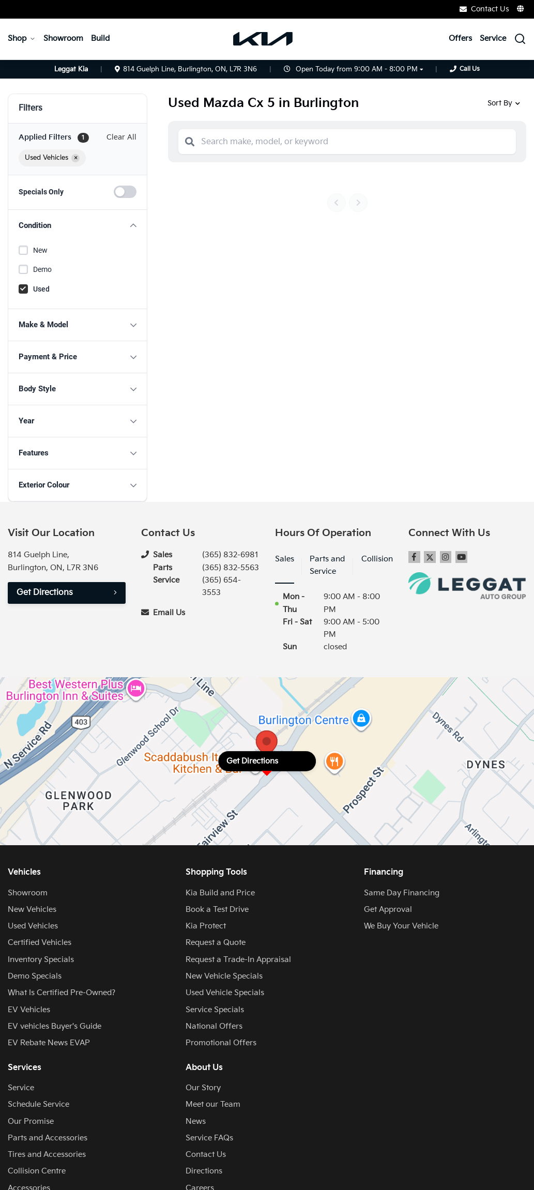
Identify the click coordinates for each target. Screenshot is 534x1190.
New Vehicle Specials (224, 976)
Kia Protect (206, 926)
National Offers (214, 1026)
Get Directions (45, 593)
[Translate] (521, 8)
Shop (22, 38)
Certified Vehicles (39, 943)
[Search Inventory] (520, 39)
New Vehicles (32, 909)
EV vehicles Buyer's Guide (54, 1026)
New (40, 250)
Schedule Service (38, 1104)
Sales (284, 559)
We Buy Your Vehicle (401, 926)
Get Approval (388, 909)
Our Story (203, 1088)
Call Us (470, 69)
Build (100, 38)
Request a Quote (216, 943)
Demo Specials (35, 976)
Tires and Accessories (47, 1155)
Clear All (121, 137)
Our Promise (31, 1121)
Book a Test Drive (217, 909)
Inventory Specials (41, 960)
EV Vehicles (29, 1010)
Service (493, 38)
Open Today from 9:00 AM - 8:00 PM (357, 69)
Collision (377, 559)
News (196, 1121)
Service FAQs (209, 1138)
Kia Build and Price (220, 893)
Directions (204, 1171)
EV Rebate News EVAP (49, 1043)
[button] (77, 225)
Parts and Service (327, 565)
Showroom (63, 38)
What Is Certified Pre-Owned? (61, 993)
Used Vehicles (33, 926)
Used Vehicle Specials (225, 993)
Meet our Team (213, 1104)
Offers (460, 38)
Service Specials (215, 1010)
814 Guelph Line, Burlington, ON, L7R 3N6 (186, 69)
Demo (42, 269)
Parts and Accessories (47, 1138)
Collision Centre (37, 1171)
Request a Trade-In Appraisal (238, 960)
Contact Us (484, 9)
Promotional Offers (221, 1043)
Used (41, 289)
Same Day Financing (401, 893)
